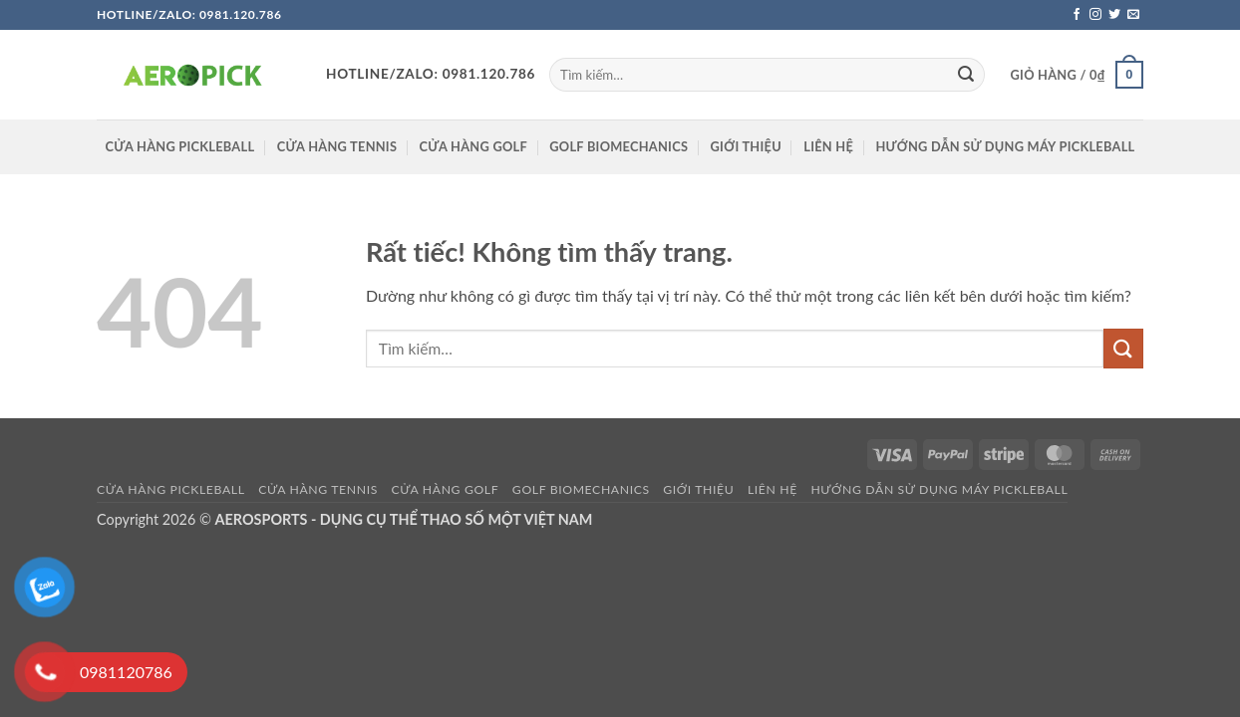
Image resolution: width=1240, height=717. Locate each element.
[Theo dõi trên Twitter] (1114, 15)
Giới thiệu (746, 146)
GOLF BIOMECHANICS (618, 146)
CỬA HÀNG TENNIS (337, 146)
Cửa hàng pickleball (180, 146)
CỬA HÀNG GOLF (473, 146)
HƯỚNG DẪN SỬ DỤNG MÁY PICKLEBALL (1004, 146)
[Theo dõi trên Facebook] (1077, 15)
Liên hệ (828, 146)
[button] (1077, 75)
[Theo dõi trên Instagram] (1095, 15)
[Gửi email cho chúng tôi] (1133, 15)
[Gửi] (966, 75)
